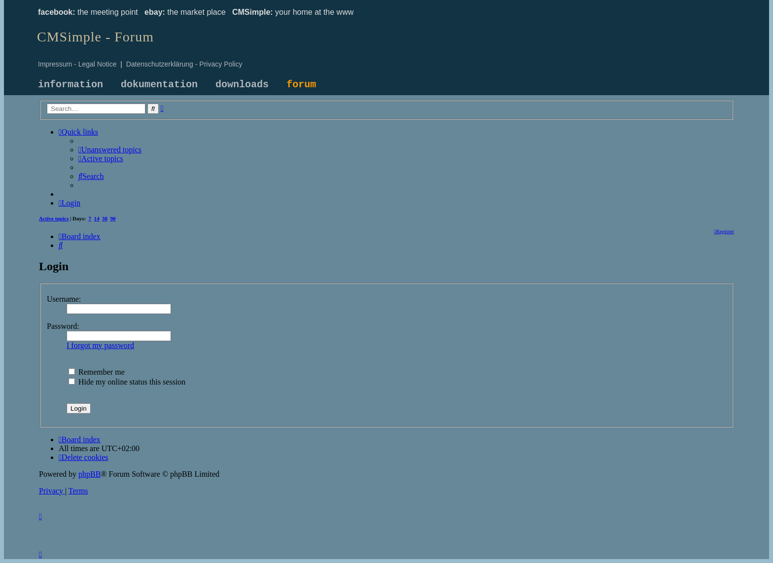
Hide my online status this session (127, 382)
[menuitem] (109, 149)
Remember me (97, 372)
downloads (242, 84)
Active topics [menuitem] (54, 218)
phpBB (89, 474)
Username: (64, 299)
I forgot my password (100, 345)
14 (97, 218)
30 (104, 218)
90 (113, 218)
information (70, 84)
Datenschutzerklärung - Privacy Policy (184, 64)
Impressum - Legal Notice (77, 64)
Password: (63, 326)
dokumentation (159, 84)
